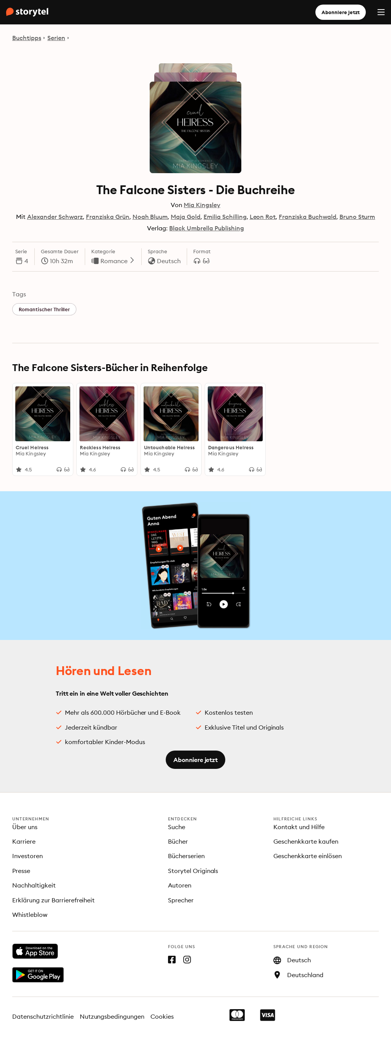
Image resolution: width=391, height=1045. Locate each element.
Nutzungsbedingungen (112, 1016)
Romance (117, 261)
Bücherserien (186, 856)
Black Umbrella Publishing (206, 228)
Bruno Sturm (357, 216)
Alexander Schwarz (55, 216)
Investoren (27, 856)
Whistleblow (29, 914)
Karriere (24, 841)
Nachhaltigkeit (34, 885)
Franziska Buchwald (307, 216)
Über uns (24, 827)
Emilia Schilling (225, 216)
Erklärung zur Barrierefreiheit (53, 900)
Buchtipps (26, 38)
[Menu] (381, 12)
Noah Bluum (150, 216)
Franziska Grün (107, 216)
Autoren (179, 885)
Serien (56, 38)
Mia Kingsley (202, 205)
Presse (21, 871)
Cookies (162, 1016)
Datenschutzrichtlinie (43, 1016)
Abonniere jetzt (341, 12)
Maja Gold (185, 216)
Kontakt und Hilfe (299, 827)
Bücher (178, 841)
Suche (176, 827)
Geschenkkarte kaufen (305, 841)
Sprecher (181, 900)
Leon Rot (263, 216)
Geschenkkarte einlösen (307, 856)
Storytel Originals (193, 871)
